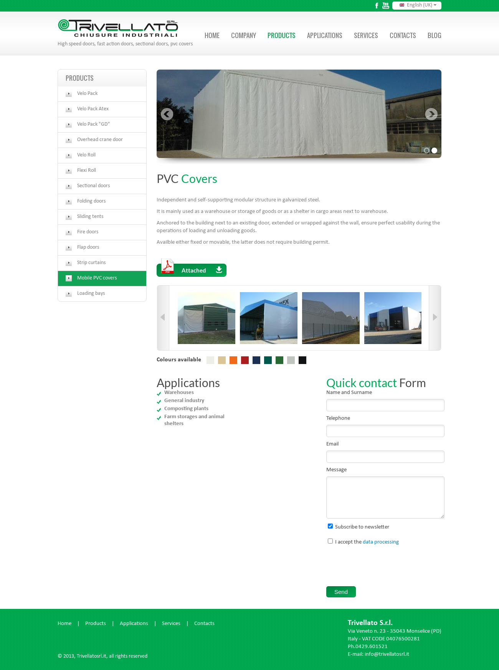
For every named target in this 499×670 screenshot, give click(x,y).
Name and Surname (349, 393)
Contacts (403, 35)
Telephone (338, 419)
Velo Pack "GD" (93, 124)
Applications (324, 35)
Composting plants (186, 409)
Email (332, 444)
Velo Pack (87, 94)
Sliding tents (90, 217)
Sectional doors (93, 186)
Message (336, 470)
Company (243, 35)
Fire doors (87, 232)
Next (431, 114)
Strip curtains (91, 263)
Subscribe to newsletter (362, 527)
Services (366, 35)
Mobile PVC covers (97, 278)
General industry (184, 401)
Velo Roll (86, 155)
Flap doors (88, 247)
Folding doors (91, 201)
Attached (191, 269)
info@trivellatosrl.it (387, 655)
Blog (434, 35)
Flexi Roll (86, 171)
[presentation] (384, 567)
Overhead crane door (100, 140)
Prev (166, 114)
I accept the (367, 542)
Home (212, 35)
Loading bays (91, 294)
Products (282, 35)
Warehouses (179, 393)
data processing (381, 542)
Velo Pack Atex (93, 109)
